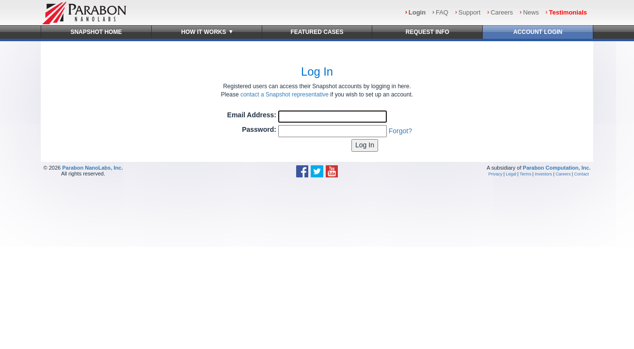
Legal (511, 174)
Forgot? (400, 131)
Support (470, 12)
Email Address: (251, 115)
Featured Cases (316, 32)
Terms (525, 174)
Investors (543, 174)
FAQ (442, 12)
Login (417, 12)
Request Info (427, 32)
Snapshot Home (96, 32)
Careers (502, 12)
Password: (259, 129)
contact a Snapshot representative (284, 94)
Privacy (496, 174)
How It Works (206, 31)
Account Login (537, 32)
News (531, 12)
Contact (581, 174)
